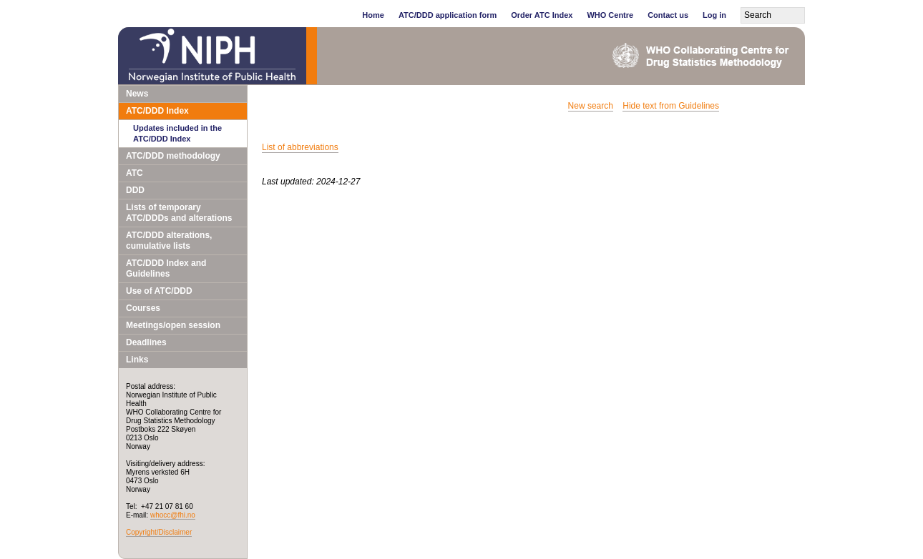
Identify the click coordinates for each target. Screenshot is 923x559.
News (137, 94)
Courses (143, 308)
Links (137, 360)
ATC (134, 173)
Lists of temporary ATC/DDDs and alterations (179, 212)
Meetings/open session (173, 325)
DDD (135, 190)
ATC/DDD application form (448, 15)
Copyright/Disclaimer (159, 532)
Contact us (668, 15)
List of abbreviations (300, 147)
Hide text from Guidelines (670, 106)
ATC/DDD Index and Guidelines (166, 268)
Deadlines (146, 342)
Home (373, 15)
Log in (714, 15)
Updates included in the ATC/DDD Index (177, 133)
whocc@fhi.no (172, 515)
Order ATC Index (541, 15)
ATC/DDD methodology (173, 156)
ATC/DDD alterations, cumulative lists (169, 240)
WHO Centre (610, 15)
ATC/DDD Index (157, 111)
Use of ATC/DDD (159, 291)
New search (590, 106)
